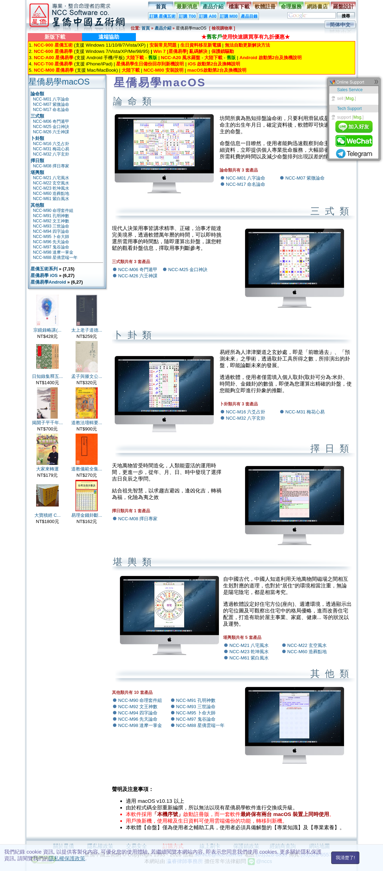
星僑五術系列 (44, 268)
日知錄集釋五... (47, 376)
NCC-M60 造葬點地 (51, 193)
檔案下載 (239, 6)
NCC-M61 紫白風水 (51, 198)
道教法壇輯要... (86, 422)
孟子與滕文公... (86, 376)
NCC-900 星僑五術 (53, 45)
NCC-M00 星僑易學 (54, 70)
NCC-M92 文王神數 (51, 221)
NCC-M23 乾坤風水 (51, 188)
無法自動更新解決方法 (247, 45)
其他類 (37, 205)
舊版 (152, 57)
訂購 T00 (187, 16)
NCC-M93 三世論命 (51, 226)
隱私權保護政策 (67, 858)
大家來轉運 (47, 469)
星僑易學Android (48, 282)
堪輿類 (37, 172)
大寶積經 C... (47, 515)
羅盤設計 (343, 6)
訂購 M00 (229, 16)
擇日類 (37, 160)
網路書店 (317, 6)
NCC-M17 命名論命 (51, 109)
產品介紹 (213, 6)
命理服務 (291, 6)
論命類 (37, 93)
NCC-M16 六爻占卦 (51, 143)
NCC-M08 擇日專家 (51, 166)
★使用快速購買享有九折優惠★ (245, 37)
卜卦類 (37, 138)
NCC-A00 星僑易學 (53, 57)
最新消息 (187, 6)
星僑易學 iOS (44, 275)
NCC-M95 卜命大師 (51, 236)
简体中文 (340, 24)
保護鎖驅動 (222, 51)
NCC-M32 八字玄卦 (51, 154)
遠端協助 (108, 37)
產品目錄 (249, 16)
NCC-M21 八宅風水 (51, 177)
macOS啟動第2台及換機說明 (216, 70)
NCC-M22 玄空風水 (51, 183)
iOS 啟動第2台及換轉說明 (214, 63)
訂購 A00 (207, 16)
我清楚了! (345, 857)
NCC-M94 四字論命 (51, 231)
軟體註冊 (265, 6)
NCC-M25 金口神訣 (51, 126)
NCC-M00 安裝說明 (164, 70)
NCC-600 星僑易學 (53, 51)
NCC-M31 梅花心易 (51, 149)
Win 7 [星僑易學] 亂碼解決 (180, 51)
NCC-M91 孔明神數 (51, 215)
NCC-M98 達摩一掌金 (53, 252)
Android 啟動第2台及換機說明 (270, 57)
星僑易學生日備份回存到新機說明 (150, 63)
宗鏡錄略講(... (47, 330)
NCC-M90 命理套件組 (53, 210)
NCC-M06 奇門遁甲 (51, 121)
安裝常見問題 (163, 45)
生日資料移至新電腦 (200, 45)
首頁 (161, 6)
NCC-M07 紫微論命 (51, 104)
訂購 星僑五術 (162, 16)
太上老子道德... (86, 330)
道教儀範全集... (86, 469)
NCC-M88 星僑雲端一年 (55, 257)
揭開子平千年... (47, 422)
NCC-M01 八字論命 (51, 99)
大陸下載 (135, 57)
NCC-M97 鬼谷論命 (51, 247)
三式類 (37, 116)
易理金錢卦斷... (86, 515)
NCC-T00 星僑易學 (53, 63)
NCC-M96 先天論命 (51, 241)
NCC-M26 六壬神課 (51, 131)
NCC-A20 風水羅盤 (180, 57)
